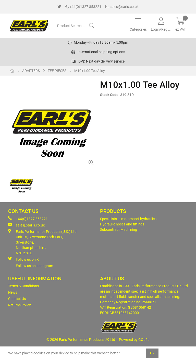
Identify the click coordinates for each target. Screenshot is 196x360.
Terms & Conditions (23, 286)
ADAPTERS (31, 71)
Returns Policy (19, 305)
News (12, 292)
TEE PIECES (57, 71)
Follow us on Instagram (34, 266)
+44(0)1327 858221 (83, 7)
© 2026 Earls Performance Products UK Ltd (80, 340)
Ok (152, 353)
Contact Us (17, 299)
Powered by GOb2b (134, 340)
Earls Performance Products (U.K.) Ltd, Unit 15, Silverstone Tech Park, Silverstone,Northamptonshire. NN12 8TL (42, 242)
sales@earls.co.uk (122, 7)
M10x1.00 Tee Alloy (89, 71)
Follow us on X (23, 259)
